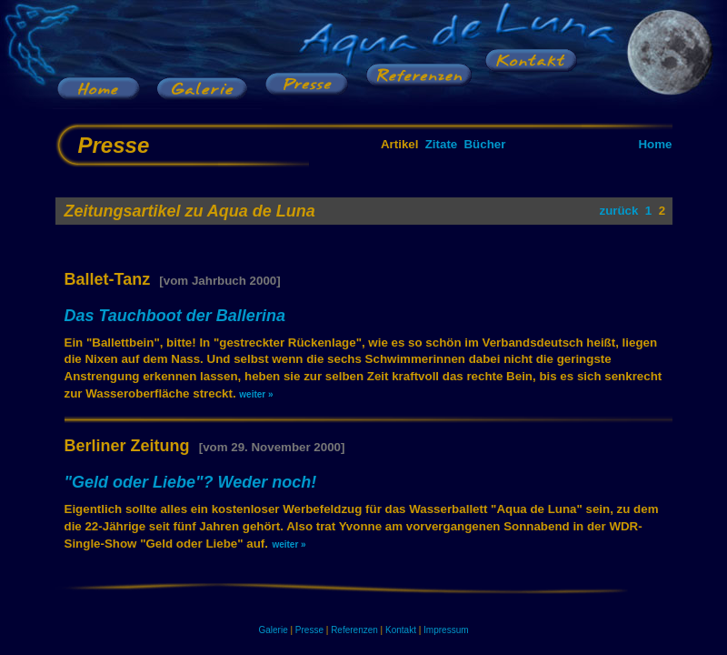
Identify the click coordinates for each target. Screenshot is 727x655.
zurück (618, 210)
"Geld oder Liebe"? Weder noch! (191, 482)
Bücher (484, 144)
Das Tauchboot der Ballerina (175, 316)
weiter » (256, 394)
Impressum (445, 630)
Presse (309, 630)
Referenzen (354, 630)
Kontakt (400, 630)
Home (655, 144)
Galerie (272, 630)
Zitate (441, 144)
